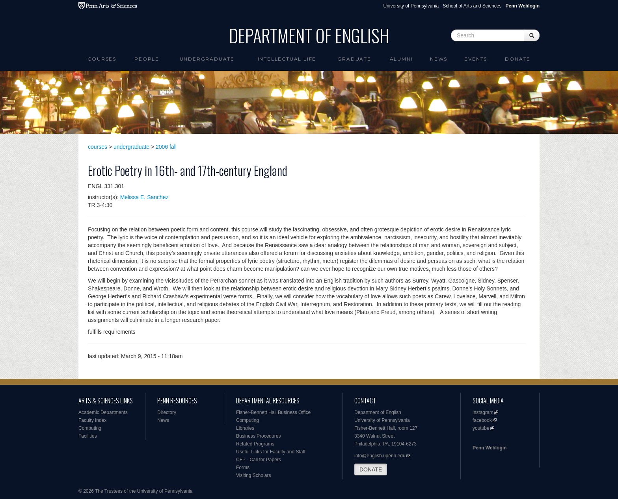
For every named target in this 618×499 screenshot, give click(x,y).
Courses (101, 59)
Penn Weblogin (489, 448)
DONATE (370, 469)
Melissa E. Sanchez (144, 197)
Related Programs (255, 444)
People (146, 59)
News (438, 59)
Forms (242, 467)
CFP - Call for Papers (258, 459)
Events (475, 59)
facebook (482, 420)
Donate (518, 59)
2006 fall (166, 147)
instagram (483, 412)
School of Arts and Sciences (472, 6)
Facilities (87, 436)
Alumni (401, 59)
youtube (481, 428)
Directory (166, 412)
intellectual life (287, 59)
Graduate (354, 59)
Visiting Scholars (253, 475)
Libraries (245, 428)
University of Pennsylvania (411, 6)
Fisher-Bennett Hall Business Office (273, 412)
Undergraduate (207, 59)
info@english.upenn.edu (380, 455)
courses (97, 147)
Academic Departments (103, 412)
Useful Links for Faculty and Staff (270, 452)
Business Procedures (258, 436)
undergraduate (131, 147)
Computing (89, 428)
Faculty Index (92, 420)
